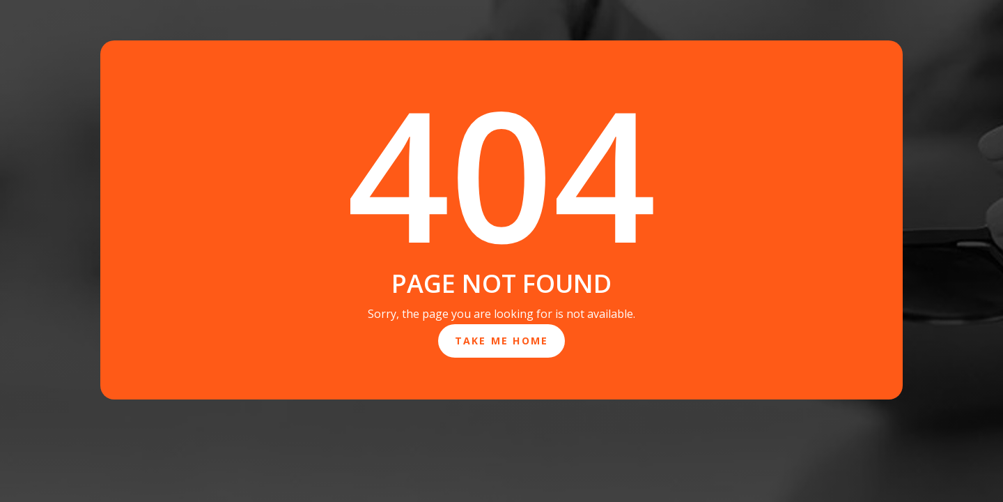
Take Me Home (502, 340)
